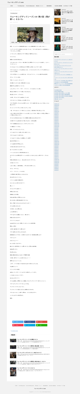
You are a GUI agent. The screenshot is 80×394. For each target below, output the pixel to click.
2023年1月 (56, 109)
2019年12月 (56, 159)
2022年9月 (56, 112)
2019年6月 (56, 168)
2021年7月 (56, 130)
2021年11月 (56, 124)
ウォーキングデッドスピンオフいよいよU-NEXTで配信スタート (67, 30)
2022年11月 (56, 111)
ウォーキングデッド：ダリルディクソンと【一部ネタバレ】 (67, 22)
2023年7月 (56, 106)
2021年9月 (56, 127)
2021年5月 (56, 133)
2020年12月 (56, 141)
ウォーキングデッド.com (16, 2)
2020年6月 (56, 150)
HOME (11, 5)
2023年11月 (56, 103)
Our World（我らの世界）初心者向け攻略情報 (63, 96)
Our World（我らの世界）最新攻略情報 (62, 94)
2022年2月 (56, 120)
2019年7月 (56, 167)
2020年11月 (56, 143)
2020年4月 (56, 153)
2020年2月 (56, 156)
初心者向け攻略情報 (58, 5)
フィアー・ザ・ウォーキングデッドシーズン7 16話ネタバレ (67, 39)
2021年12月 (56, 123)
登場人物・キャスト (39, 5)
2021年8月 (56, 129)
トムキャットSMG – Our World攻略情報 (62, 85)
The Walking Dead (21, 5)
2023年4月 (56, 108)
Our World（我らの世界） (59, 97)
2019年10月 (56, 162)
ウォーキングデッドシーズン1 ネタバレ (26, 368)
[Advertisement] (30, 309)
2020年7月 (56, 149)
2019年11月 (56, 161)
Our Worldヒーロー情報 (68, 5)
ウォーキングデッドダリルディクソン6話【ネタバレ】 (29, 352)
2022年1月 (56, 121)
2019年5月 (56, 170)
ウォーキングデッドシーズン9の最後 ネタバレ (27, 339)
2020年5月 (56, 152)
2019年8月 (56, 165)
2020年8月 (56, 147)
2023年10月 (56, 105)
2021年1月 (56, 139)
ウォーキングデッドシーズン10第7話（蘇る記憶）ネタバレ (30, 346)
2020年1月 (56, 158)
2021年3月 (56, 136)
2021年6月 (56, 132)
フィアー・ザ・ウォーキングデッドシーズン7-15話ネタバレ (67, 48)
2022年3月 (56, 118)
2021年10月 (56, 126)
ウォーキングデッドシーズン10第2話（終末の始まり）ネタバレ (31, 361)
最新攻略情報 (49, 5)
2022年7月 (56, 114)
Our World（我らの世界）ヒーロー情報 (62, 93)
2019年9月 (56, 164)
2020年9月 (56, 146)
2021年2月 (56, 138)
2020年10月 (56, 144)
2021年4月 (56, 135)
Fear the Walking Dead (30, 5)
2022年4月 (56, 117)
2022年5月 (56, 115)
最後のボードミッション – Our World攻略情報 (63, 83)
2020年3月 (56, 155)
